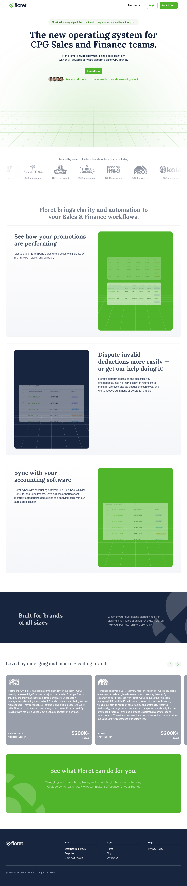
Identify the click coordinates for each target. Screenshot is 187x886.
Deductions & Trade (75, 848)
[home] (18, 5)
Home (110, 848)
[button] (134, 5)
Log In (152, 5)
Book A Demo (168, 5)
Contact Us (112, 857)
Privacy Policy (155, 848)
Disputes (69, 853)
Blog (109, 853)
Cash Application (74, 857)
